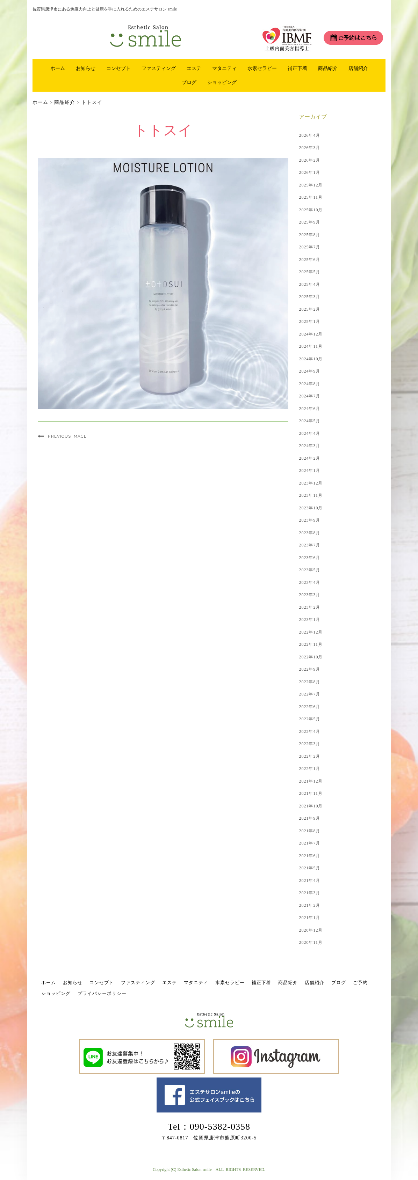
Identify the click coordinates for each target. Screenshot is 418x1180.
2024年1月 (309, 470)
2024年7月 (309, 396)
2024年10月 (311, 358)
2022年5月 (309, 718)
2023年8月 (309, 532)
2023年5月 (309, 569)
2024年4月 (309, 433)
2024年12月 (311, 334)
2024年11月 (311, 346)
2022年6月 (309, 706)
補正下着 (297, 68)
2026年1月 (309, 172)
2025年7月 (309, 247)
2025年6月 (309, 259)
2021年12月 (311, 781)
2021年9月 (309, 818)
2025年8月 (309, 234)
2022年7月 (309, 694)
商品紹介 (328, 68)
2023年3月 (309, 594)
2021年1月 (309, 917)
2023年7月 (309, 545)
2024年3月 (309, 445)
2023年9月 (309, 520)
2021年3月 (309, 892)
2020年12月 (311, 930)
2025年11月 (311, 197)
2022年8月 (309, 681)
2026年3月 (309, 147)
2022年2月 (309, 756)
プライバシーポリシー (102, 993)
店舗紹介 (358, 68)
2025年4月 (309, 284)
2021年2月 (309, 905)
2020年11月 (311, 942)
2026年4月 (309, 135)
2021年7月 (309, 843)
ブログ (189, 82)
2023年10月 (311, 508)
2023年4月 (309, 582)
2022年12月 (311, 632)
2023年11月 (311, 495)
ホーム (57, 68)
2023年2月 (309, 607)
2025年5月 (309, 271)
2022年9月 (309, 669)
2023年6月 (309, 557)
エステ (194, 68)
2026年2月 (309, 160)
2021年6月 (309, 855)
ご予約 (360, 982)
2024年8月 (309, 383)
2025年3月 (309, 296)
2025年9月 (309, 222)
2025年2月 (309, 309)
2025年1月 (309, 321)
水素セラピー (262, 68)
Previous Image (67, 436)
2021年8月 (309, 830)
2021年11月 (311, 793)
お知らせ (85, 68)
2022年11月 (311, 644)
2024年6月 (309, 408)
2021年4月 (309, 880)
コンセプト (118, 68)
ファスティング (159, 68)
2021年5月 (309, 867)
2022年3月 (309, 743)
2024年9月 (309, 371)
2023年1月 (309, 619)
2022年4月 (309, 731)
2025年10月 (311, 209)
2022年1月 (309, 768)
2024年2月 (309, 458)
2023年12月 (311, 483)
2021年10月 (311, 806)
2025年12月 (311, 185)
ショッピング (222, 82)
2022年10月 (311, 657)
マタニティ (224, 68)
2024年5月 (309, 420)
